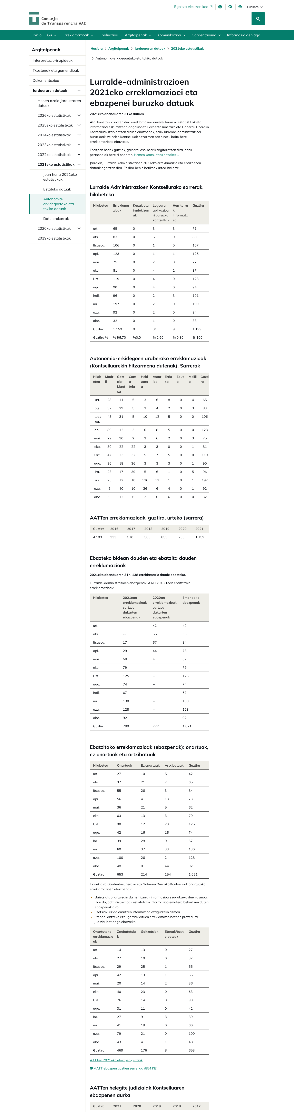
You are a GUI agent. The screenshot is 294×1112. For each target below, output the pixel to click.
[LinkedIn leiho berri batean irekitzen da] (230, 6)
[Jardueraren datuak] (150, 48)
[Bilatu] (258, 18)
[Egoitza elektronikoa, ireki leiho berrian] (193, 6)
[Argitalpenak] (119, 48)
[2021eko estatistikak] (188, 48)
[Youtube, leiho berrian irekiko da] (240, 6)
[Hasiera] (97, 48)
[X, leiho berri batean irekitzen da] (220, 6)
